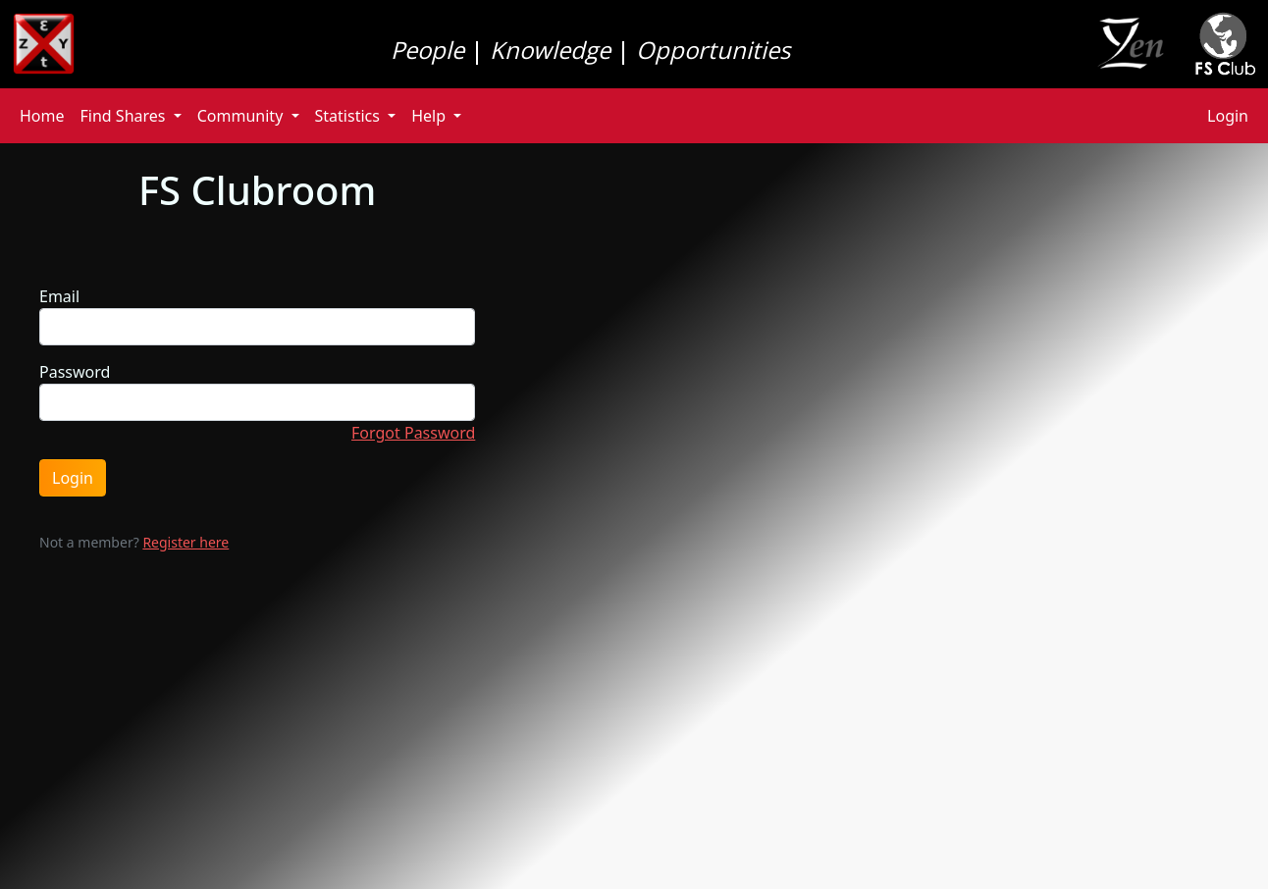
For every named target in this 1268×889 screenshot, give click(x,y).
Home (42, 116)
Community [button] (242, 116)
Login (1227, 116)
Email (59, 296)
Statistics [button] (350, 116)
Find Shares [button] (125, 116)
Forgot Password (413, 433)
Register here (185, 542)
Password (74, 372)
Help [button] (430, 116)
